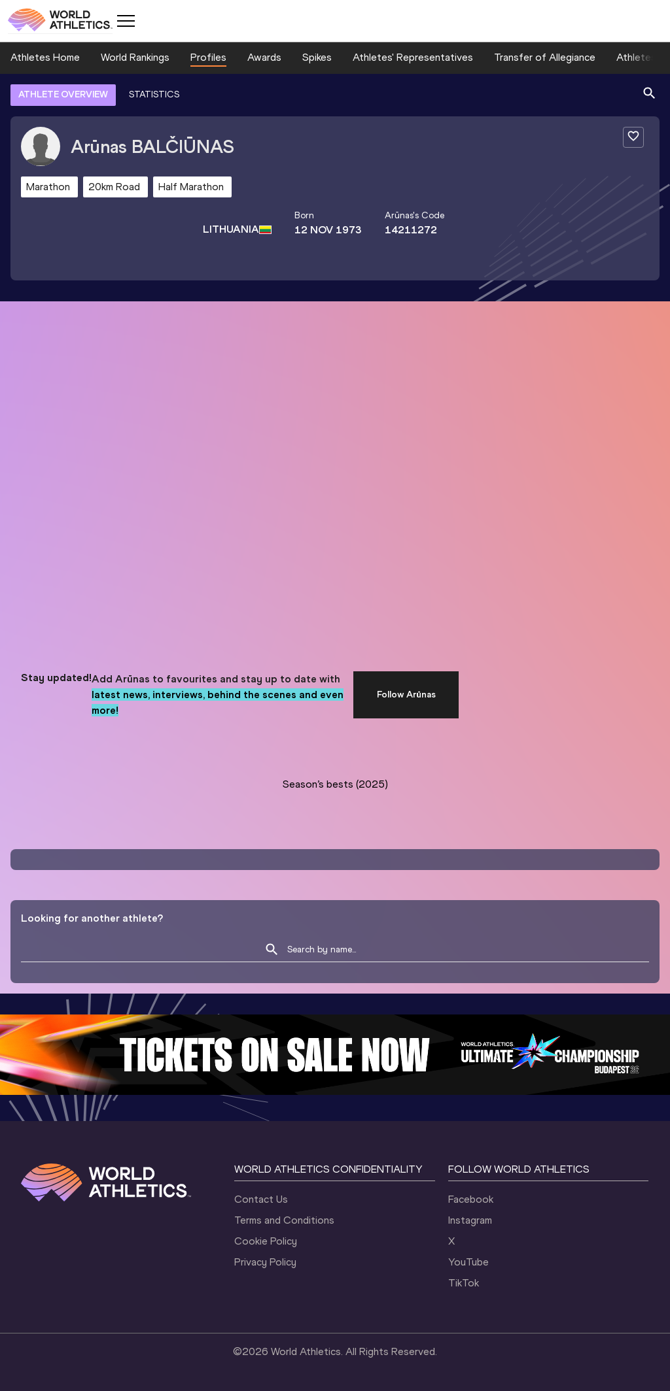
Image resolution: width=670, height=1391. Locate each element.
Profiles (208, 57)
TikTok (463, 1283)
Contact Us (261, 1199)
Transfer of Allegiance (544, 57)
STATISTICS (154, 94)
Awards (264, 57)
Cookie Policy (265, 1241)
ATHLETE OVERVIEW (63, 94)
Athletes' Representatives (413, 57)
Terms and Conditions (284, 1220)
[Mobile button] (126, 21)
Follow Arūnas (406, 694)
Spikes (317, 57)
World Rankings (135, 57)
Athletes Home (45, 57)
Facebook (470, 1199)
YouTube (468, 1262)
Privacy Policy (265, 1262)
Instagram (470, 1220)
